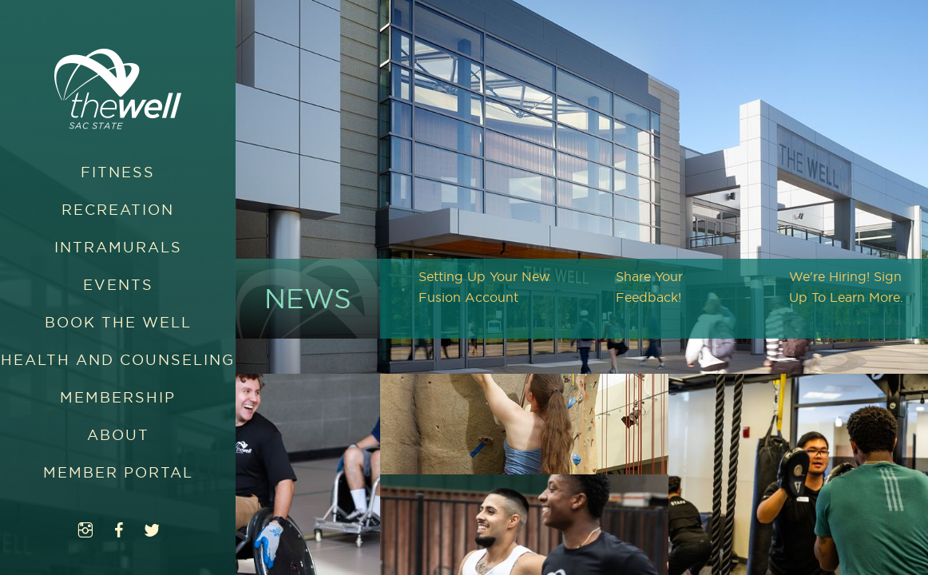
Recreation (117, 209)
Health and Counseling (118, 359)
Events (118, 284)
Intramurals (118, 247)
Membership (118, 397)
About (118, 434)
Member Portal (118, 472)
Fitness (118, 172)
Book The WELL (118, 322)
